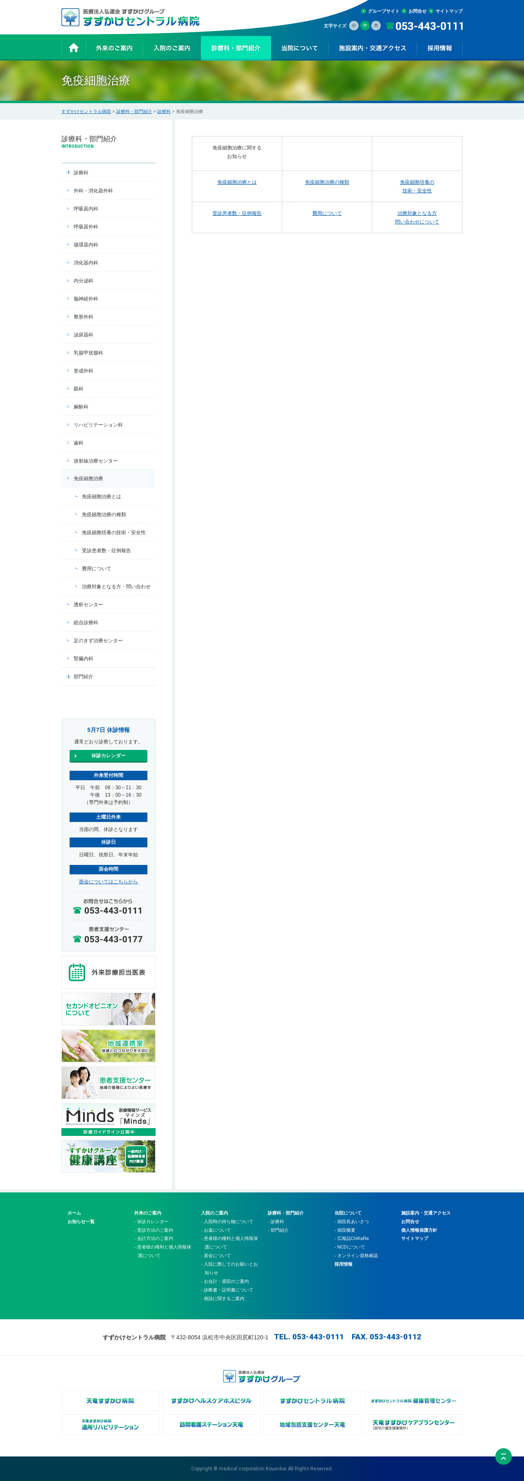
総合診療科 (86, 622)
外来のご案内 (147, 1212)
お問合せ (418, 11)
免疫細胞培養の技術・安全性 (114, 532)
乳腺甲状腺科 (88, 353)
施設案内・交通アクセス (426, 1212)
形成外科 (83, 371)
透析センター (88, 604)
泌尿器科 (83, 335)
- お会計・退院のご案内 (225, 1281)
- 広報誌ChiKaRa (351, 1238)
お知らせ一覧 (81, 1221)
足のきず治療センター (98, 640)
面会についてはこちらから (108, 882)
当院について (347, 1212)
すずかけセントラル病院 (86, 111)
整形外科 (83, 317)
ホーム (74, 1212)
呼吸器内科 (86, 209)
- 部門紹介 (278, 1230)
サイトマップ (449, 11)
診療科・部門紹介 (134, 111)
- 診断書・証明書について (227, 1289)
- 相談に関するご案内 (222, 1298)
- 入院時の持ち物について (227, 1221)
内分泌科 (83, 281)
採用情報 (343, 1264)
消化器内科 (86, 263)
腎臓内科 (83, 658)
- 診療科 (276, 1221)
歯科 (79, 443)
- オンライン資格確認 (356, 1255)
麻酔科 (81, 407)
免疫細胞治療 (88, 478)
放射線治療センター (96, 461)
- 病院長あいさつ (351, 1221)
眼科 (79, 389)
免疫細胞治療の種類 (327, 182)
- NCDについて (349, 1246)
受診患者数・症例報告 (237, 213)
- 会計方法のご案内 (153, 1238)
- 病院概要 (344, 1230)
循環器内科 (86, 245)
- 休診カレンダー (151, 1221)
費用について (327, 213)
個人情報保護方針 (419, 1230)
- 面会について (216, 1255)
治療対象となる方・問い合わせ (116, 586)
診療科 (164, 111)
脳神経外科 (86, 299)
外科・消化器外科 (93, 191)
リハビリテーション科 (98, 425)
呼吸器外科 (86, 227)
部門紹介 (83, 677)
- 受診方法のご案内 (153, 1230)
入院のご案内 (214, 1212)
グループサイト (384, 11)
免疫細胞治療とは (237, 182)
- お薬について (216, 1230)
